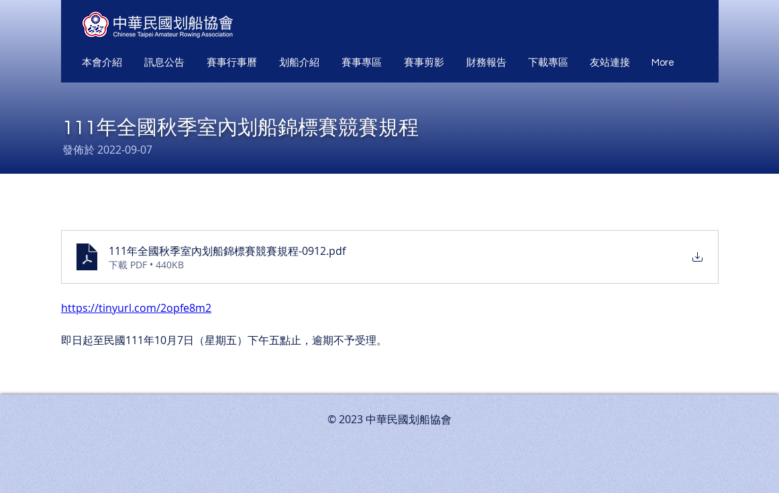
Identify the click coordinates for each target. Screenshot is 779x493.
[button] (103, 63)
